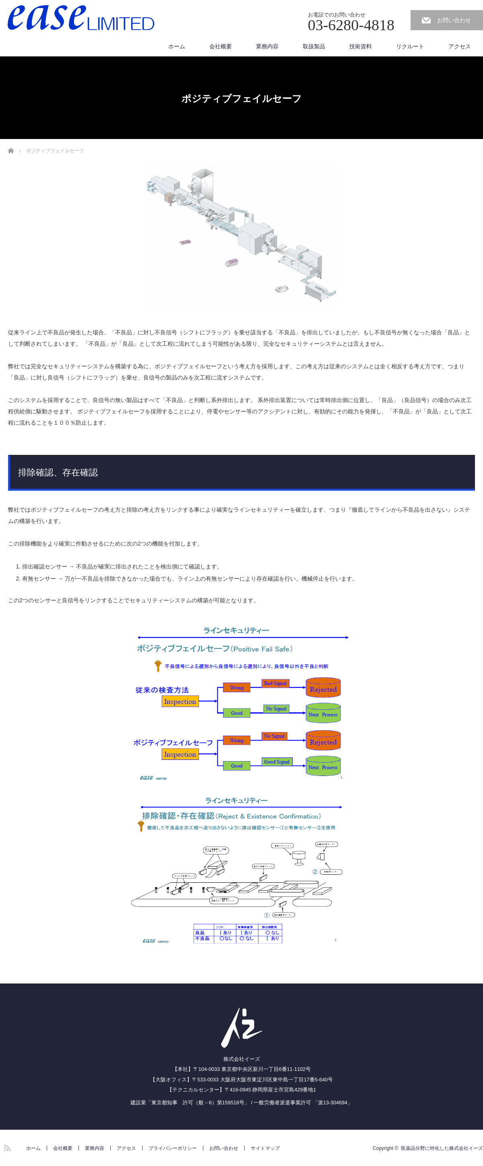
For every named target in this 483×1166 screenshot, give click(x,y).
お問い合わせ (454, 20)
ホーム (176, 46)
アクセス (459, 46)
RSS (6, 1147)
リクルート (410, 46)
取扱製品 (314, 46)
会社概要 (220, 46)
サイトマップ (265, 1148)
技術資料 (360, 46)
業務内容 (267, 46)
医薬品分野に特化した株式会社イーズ (442, 1148)
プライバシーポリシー (173, 1148)
